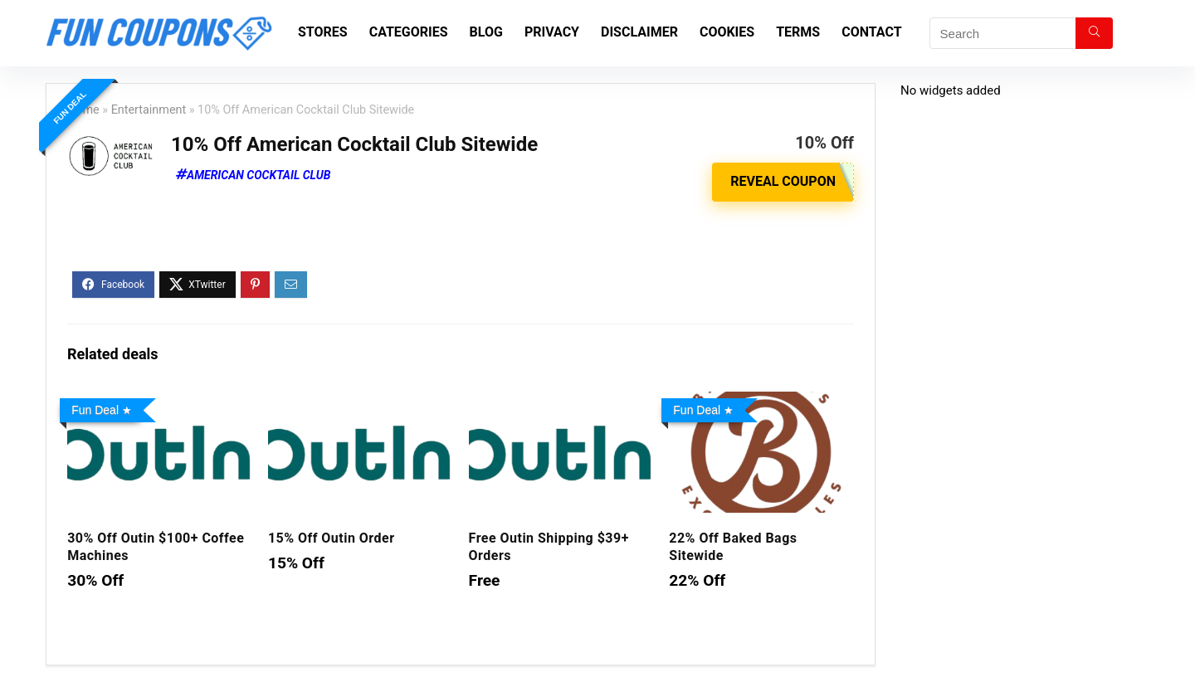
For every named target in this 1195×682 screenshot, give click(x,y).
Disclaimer (639, 32)
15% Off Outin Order (331, 538)
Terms (798, 32)
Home (83, 110)
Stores (323, 32)
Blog (486, 32)
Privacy (551, 32)
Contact (871, 32)
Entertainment (149, 110)
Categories (408, 32)
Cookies (727, 32)
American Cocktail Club (258, 175)
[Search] (1094, 33)
